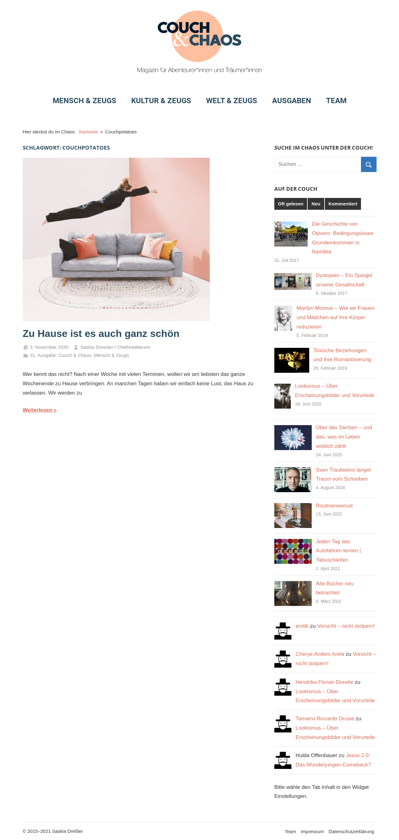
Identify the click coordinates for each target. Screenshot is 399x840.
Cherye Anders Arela (320, 654)
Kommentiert (343, 203)
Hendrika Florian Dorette (324, 682)
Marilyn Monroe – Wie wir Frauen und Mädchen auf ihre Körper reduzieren (335, 317)
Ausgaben (291, 100)
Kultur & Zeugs (161, 100)
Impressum (312, 831)
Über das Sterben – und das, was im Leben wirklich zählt (344, 437)
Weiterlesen (37, 410)
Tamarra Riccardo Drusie (325, 719)
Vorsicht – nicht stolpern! (346, 626)
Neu (315, 203)
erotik (302, 626)
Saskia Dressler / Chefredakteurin (115, 347)
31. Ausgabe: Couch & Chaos (60, 355)
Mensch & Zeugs (84, 100)
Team (336, 100)
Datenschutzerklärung (351, 831)
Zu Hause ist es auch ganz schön (101, 333)
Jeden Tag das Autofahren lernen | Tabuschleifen (338, 551)
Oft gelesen (291, 203)
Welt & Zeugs (231, 100)
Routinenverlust (334, 506)
